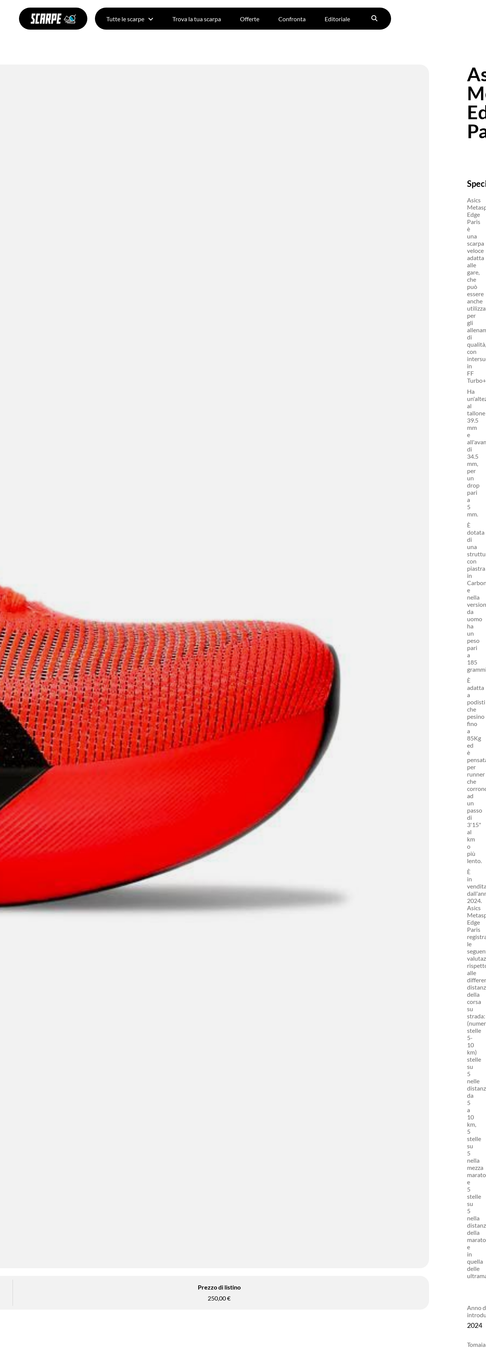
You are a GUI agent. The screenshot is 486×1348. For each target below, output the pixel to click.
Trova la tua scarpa (196, 18)
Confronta (292, 18)
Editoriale (337, 18)
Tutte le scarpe (129, 18)
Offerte (249, 18)
